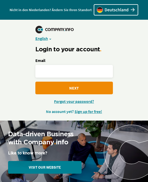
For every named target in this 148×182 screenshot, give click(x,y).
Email (40, 60)
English (41, 38)
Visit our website (45, 167)
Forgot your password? (74, 101)
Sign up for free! (88, 111)
